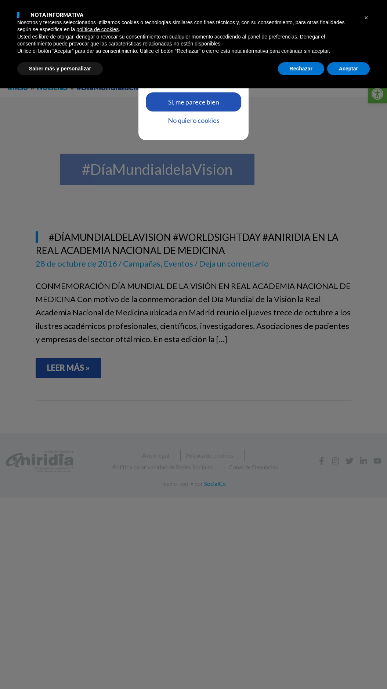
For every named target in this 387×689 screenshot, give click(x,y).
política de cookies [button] (97, 630)
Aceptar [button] (348, 669)
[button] (366, 618)
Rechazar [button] (301, 669)
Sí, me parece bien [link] (193, 102)
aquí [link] (205, 73)
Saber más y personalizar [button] (60, 669)
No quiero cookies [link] (194, 120)
